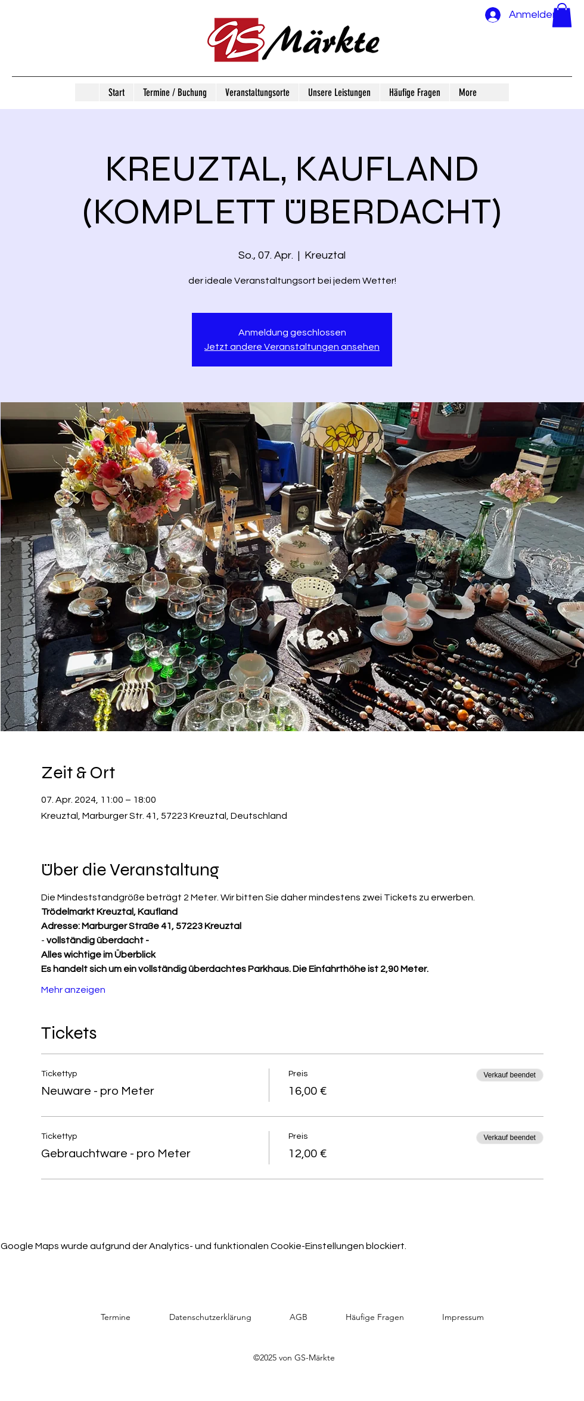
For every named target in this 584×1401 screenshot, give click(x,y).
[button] (562, 15)
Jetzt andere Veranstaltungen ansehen (292, 347)
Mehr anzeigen (73, 990)
